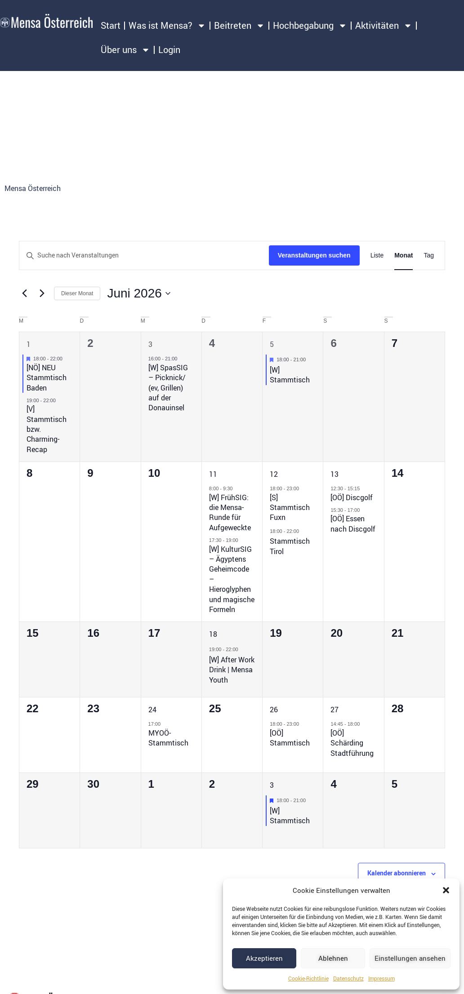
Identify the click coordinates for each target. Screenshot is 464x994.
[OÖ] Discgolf (351, 497)
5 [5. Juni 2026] (272, 344)
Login (169, 50)
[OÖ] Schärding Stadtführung (352, 743)
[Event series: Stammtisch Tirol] (303, 531)
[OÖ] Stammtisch (290, 738)
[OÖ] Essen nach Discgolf (352, 523)
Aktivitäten (383, 26)
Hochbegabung (310, 26)
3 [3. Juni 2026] (150, 344)
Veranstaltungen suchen (314, 255)
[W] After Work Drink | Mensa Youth (231, 670)
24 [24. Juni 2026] (152, 709)
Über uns (125, 50)
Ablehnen (333, 958)
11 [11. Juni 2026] (213, 474)
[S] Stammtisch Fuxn (290, 508)
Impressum (381, 978)
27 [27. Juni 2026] (334, 709)
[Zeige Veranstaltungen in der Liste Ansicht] (377, 255)
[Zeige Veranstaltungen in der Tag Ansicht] (429, 255)
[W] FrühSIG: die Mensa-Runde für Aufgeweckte (230, 512)
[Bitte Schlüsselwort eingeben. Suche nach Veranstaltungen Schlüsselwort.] (144, 255)
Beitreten (239, 26)
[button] (446, 890)
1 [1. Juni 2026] (29, 344)
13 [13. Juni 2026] (334, 474)
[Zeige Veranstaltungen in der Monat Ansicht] (403, 255)
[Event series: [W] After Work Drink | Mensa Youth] (243, 649)
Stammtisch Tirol (290, 546)
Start (110, 25)
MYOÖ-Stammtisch (168, 738)
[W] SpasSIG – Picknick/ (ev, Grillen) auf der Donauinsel (168, 388)
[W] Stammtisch (290, 375)
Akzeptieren (264, 958)
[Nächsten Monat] (41, 293)
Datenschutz (348, 978)
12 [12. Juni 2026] (274, 474)
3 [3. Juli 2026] (272, 785)
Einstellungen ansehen (410, 958)
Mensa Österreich (32, 188)
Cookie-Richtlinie (308, 978)
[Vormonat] (24, 293)
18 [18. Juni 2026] (213, 634)
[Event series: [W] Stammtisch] (310, 359)
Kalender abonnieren (396, 873)
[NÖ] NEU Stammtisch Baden (47, 378)
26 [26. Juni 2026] (274, 709)
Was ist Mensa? (167, 26)
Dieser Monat (77, 293)
